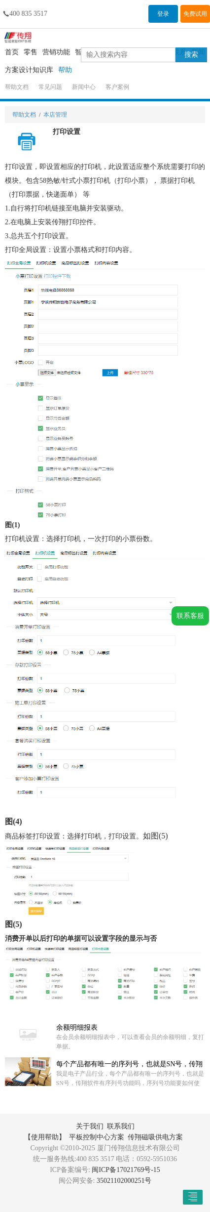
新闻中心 (84, 87)
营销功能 (56, 52)
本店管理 (55, 114)
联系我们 (121, 1126)
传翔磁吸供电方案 (155, 1137)
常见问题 (50, 87)
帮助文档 (17, 87)
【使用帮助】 (45, 1137)
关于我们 (90, 1126)
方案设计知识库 (29, 70)
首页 (12, 52)
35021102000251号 (124, 1180)
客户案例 (117, 87)
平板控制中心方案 (96, 1137)
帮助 (65, 70)
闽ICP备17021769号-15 (126, 1169)
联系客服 (190, 616)
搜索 (191, 54)
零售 (30, 52)
